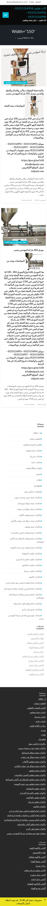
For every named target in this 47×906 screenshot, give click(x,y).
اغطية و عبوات (35, 439)
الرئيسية (38, 2)
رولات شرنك (38, 651)
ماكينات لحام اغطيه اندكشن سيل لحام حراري (23, 583)
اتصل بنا (31, 2)
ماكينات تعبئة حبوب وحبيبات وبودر (27, 497)
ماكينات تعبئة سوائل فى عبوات (29, 509)
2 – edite (37, 433)
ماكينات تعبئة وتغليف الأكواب (29, 515)
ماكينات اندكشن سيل (32, 492)
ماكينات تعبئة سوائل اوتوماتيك (29, 503)
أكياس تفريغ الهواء (36, 674)
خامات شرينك (35, 456)
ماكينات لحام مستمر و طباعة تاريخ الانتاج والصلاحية (26, 596)
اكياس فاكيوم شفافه (35, 643)
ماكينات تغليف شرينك (32, 571)
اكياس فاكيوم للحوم (35, 634)
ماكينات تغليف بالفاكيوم (31, 565)
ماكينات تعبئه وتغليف (33, 527)
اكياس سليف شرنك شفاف (33, 656)
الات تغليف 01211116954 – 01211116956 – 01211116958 (29, 12)
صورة (38, 474)
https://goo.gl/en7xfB (32, 160)
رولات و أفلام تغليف (33, 468)
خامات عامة (36, 462)
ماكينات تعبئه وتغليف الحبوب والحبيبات (15, 82)
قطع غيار (37, 486)
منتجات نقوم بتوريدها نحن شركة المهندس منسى (26, 617)
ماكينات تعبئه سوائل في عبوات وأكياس (15, 242)
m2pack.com (37, 171)
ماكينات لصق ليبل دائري (31, 609)
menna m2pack (27, 200)
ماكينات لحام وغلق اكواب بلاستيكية (27, 603)
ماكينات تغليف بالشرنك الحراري (28, 559)
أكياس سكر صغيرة (36, 660)
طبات (38, 480)
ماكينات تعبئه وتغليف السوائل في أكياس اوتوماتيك (27, 540)
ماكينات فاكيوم (35, 577)
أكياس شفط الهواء (36, 647)
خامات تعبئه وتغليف (33, 450)
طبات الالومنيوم (37, 638)
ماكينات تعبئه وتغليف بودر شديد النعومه (25, 547)
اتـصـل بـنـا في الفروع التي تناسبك (16, 2)
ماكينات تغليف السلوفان (31, 553)
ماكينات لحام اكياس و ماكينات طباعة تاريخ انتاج (22, 589)
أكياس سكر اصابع (36, 665)
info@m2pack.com (34, 164)
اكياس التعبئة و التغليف (32, 445)
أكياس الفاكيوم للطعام (34, 669)
